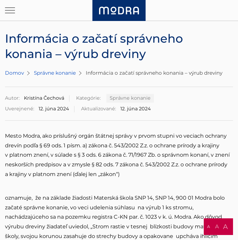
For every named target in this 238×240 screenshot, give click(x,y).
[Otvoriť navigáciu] (10, 10)
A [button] (208, 226)
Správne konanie (55, 73)
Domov (14, 73)
